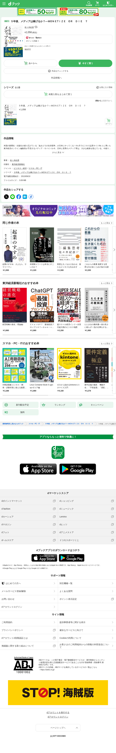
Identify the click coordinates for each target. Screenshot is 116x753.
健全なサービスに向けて (71, 630)
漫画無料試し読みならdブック (12, 424)
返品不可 (28, 49)
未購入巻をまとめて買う (60, 94)
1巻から (98, 101)
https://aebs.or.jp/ (47, 670)
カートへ (32, 63)
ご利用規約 (7, 622)
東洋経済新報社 (18, 164)
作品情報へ (56, 78)
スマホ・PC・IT (35, 168)
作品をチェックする (60, 71)
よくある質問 (66, 591)
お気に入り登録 (105, 87)
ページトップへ (58, 728)
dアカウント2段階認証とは (15, 638)
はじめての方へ (11, 583)
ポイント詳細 (31, 41)
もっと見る (105, 223)
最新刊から (107, 101)
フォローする (36, 27)
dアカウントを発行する (58, 712)
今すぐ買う (87, 63)
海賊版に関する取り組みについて (18, 646)
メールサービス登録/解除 (14, 591)
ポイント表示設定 (68, 599)
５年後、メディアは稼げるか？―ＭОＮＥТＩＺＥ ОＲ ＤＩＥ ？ (52, 105)
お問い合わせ (8, 599)
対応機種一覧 (66, 583)
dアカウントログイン (12, 607)
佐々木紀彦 (29, 27)
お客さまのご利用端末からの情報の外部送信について (84, 645)
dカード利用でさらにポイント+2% (37, 46)
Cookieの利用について (70, 638)
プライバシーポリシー (12, 630)
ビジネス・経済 (20, 168)
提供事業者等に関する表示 (72, 622)
